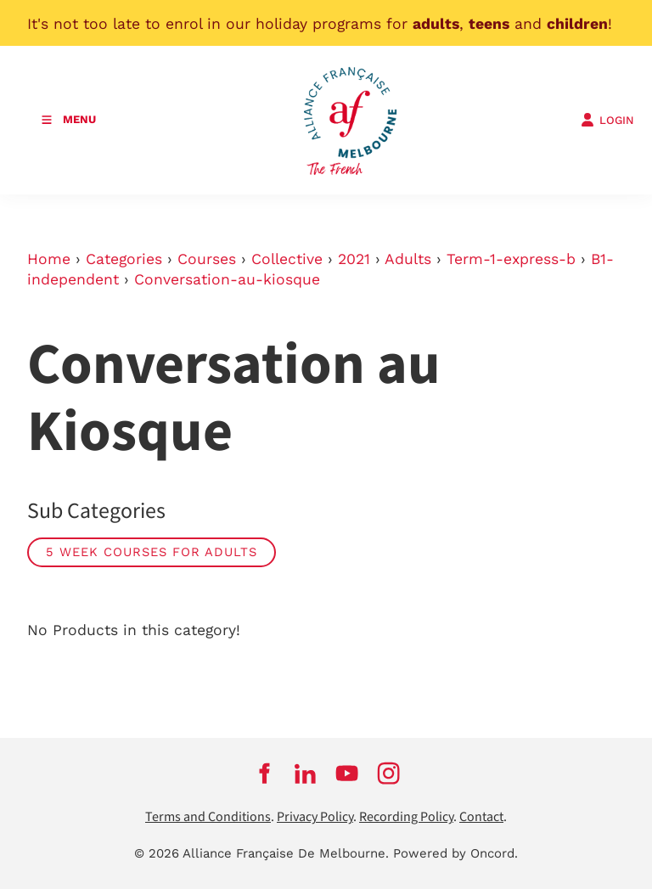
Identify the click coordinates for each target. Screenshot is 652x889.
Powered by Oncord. (455, 853)
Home (48, 258)
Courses (206, 258)
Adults (408, 258)
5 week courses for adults (151, 552)
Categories (124, 258)
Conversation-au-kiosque (227, 279)
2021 (354, 258)
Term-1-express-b (511, 258)
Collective (287, 258)
